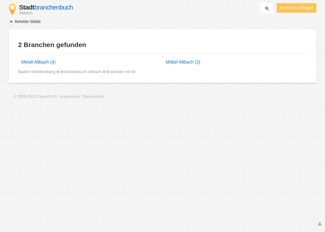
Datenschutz (93, 96)
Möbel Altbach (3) (183, 62)
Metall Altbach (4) (38, 62)
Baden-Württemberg (36, 71)
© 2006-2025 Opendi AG (35, 96)
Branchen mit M (120, 71)
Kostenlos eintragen (296, 8)
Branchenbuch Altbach (81, 71)
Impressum (69, 96)
